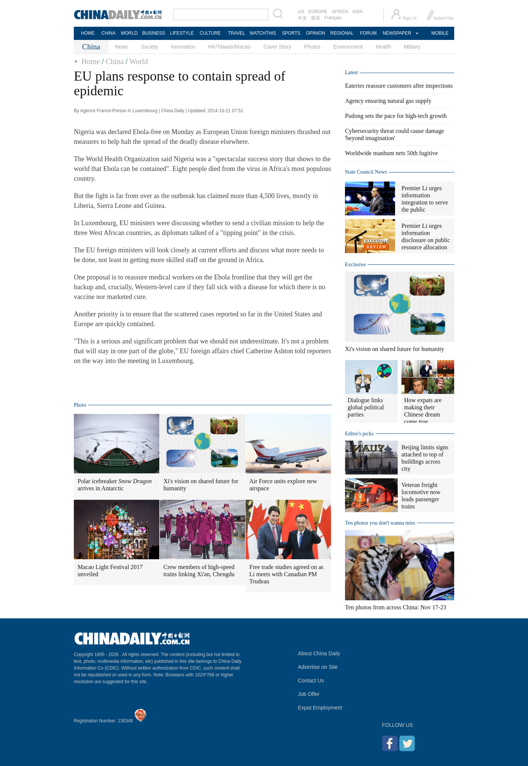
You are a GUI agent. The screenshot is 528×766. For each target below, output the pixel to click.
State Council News (366, 172)
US (301, 11)
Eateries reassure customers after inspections (399, 85)
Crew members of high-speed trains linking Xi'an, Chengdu (199, 570)
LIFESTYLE (182, 33)
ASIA (357, 11)
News (121, 47)
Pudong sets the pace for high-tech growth (396, 116)
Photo (80, 405)
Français (333, 17)
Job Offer (308, 694)
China (114, 61)
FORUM (368, 33)
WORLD (129, 33)
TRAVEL (236, 33)
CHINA (108, 33)
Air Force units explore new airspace (283, 484)
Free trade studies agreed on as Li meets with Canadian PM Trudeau (286, 574)
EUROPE (318, 11)
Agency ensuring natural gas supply (388, 101)
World (138, 61)
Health (383, 47)
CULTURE (210, 33)
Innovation (183, 47)
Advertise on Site (318, 667)
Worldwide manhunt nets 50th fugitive (391, 153)
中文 (302, 18)
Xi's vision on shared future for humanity (200, 484)
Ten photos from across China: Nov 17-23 (395, 607)
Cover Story (277, 47)
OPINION (315, 33)
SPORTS (291, 33)
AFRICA (339, 11)
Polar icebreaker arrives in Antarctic (115, 484)
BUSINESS (153, 33)
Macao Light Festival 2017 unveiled (110, 570)
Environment (348, 47)
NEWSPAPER (396, 33)
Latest (351, 72)
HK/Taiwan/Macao (229, 47)
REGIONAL (342, 33)
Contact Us (311, 680)
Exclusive (355, 264)
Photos (312, 47)
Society (149, 47)
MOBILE (439, 33)
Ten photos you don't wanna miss (380, 523)
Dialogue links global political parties (366, 407)
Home (90, 61)
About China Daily (319, 653)
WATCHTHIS (263, 33)
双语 (315, 18)
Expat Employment (320, 708)
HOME (88, 33)
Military (412, 47)
